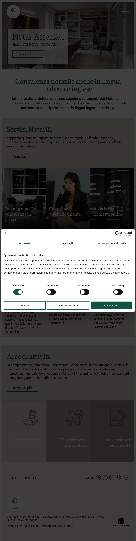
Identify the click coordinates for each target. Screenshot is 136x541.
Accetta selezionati (68, 305)
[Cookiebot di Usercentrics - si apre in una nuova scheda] (117, 233)
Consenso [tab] (23, 243)
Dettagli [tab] (68, 243)
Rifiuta (25, 305)
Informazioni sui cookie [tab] (112, 243)
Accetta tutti (111, 305)
